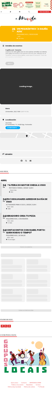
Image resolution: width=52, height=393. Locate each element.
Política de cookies (29, 387)
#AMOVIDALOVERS (35, 382)
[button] (29, 11)
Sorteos (38, 384)
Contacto (24, 382)
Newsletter (29, 384)
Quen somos (14, 382)
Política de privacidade (14, 387)
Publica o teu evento (17, 384)
